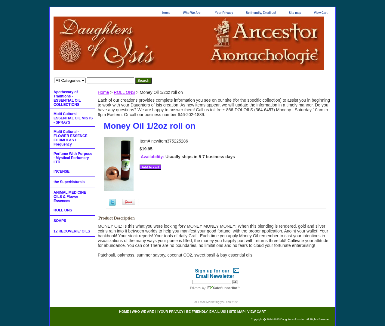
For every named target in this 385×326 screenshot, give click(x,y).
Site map (295, 12)
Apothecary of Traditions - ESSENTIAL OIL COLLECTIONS (67, 98)
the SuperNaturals (69, 182)
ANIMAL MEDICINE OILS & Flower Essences (70, 196)
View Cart (321, 12)
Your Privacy (224, 12)
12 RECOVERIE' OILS (72, 231)
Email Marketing (209, 302)
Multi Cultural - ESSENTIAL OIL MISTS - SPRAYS (73, 118)
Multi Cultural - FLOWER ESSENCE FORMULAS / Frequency (71, 138)
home (166, 12)
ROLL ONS (124, 92)
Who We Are (191, 12)
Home (103, 92)
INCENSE (61, 171)
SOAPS (60, 221)
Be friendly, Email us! (261, 12)
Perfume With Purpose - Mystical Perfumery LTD (73, 158)
